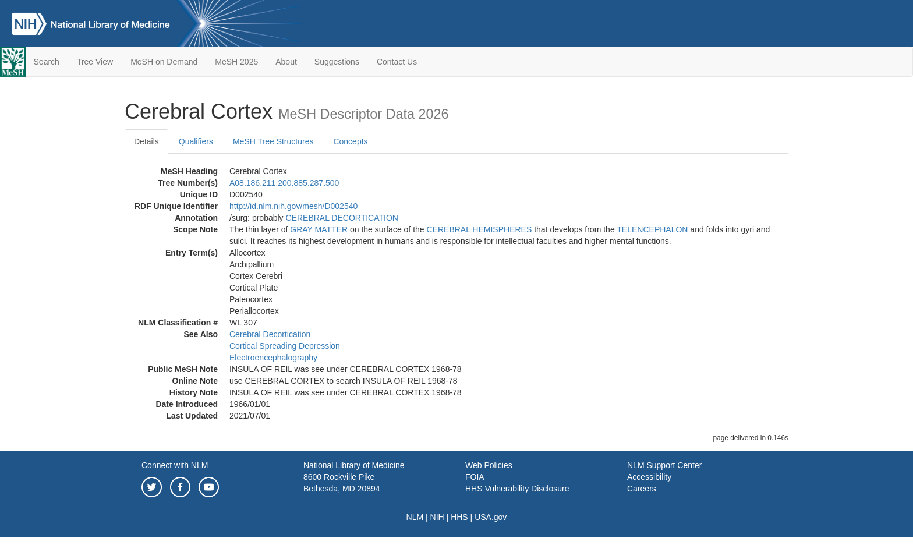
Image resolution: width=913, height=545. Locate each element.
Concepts (350, 141)
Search (46, 61)
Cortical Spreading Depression (284, 346)
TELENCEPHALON (652, 229)
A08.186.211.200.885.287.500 (284, 182)
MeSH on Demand (163, 61)
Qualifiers (196, 141)
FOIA (474, 477)
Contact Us (397, 61)
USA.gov (491, 517)
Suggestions (336, 61)
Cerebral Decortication (269, 334)
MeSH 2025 (236, 61)
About (286, 61)
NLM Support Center (664, 465)
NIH (437, 517)
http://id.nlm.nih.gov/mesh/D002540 (293, 206)
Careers (641, 488)
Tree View (95, 61)
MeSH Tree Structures (273, 141)
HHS (459, 517)
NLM (415, 517)
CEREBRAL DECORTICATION (342, 217)
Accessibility (649, 477)
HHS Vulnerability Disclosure (517, 488)
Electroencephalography (273, 357)
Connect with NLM (174, 465)
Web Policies (488, 465)
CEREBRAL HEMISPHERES (479, 229)
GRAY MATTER (319, 229)
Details (146, 141)
